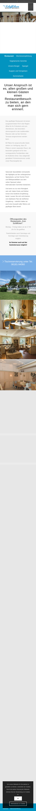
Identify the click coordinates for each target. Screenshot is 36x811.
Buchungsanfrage (11, 1)
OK (18, 798)
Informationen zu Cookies (18, 803)
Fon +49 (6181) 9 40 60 (24, 1)
